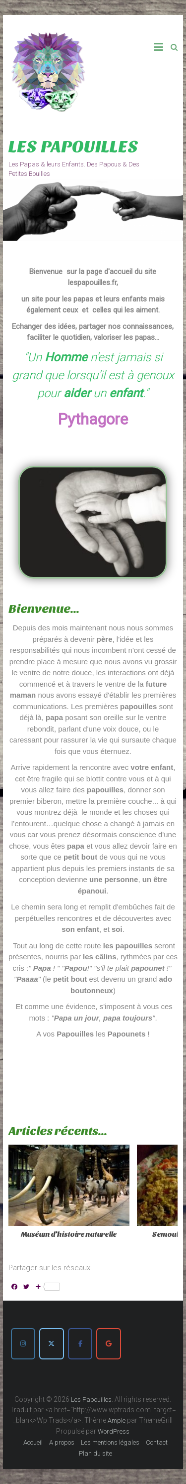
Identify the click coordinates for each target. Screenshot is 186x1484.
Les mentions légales (110, 1442)
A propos (61, 1442)
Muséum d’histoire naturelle (69, 1234)
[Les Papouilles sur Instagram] (23, 1343)
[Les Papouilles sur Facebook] (80, 1343)
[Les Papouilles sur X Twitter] (51, 1343)
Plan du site (95, 1453)
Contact (157, 1442)
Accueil (33, 1442)
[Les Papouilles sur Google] (108, 1343)
